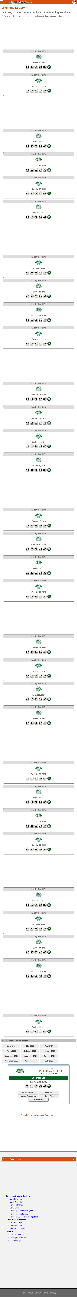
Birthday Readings (17, 1235)
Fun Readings (15, 1241)
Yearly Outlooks (16, 1202)
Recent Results (28, 1092)
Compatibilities (15, 1208)
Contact (38, 1293)
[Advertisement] (37, 32)
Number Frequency (28, 1096)
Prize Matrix (38, 1100)
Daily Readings (16, 1199)
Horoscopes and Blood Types (21, 1211)
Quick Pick (49, 1096)
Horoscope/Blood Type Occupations (24, 1217)
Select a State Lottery (46, 1115)
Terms (45, 1293)
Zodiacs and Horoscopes (19, 1229)
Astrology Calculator (18, 1238)
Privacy (53, 1293)
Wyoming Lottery (28, 1115)
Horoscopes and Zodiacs (19, 1214)
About (30, 1293)
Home (23, 1293)
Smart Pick (49, 1092)
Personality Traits (16, 1205)
